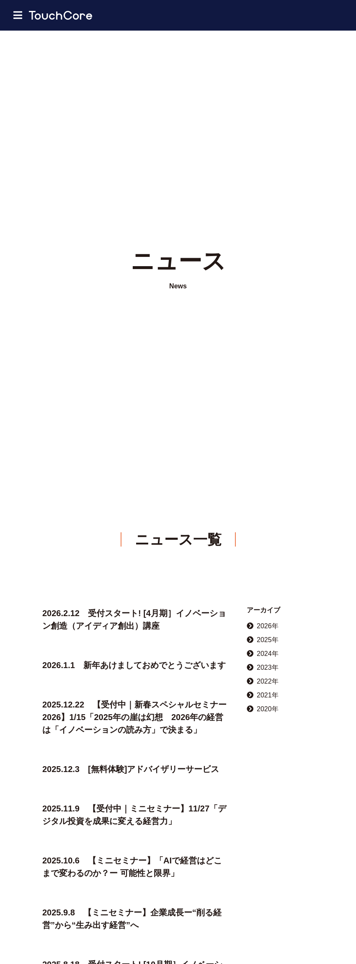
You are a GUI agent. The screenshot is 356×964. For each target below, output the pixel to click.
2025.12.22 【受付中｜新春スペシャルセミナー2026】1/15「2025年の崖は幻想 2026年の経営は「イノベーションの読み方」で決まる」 (134, 717)
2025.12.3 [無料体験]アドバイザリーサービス (130, 769)
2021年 (263, 695)
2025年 (263, 639)
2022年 (263, 681)
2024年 (263, 653)
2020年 (263, 709)
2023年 (263, 667)
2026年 (263, 626)
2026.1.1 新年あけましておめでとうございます (134, 665)
